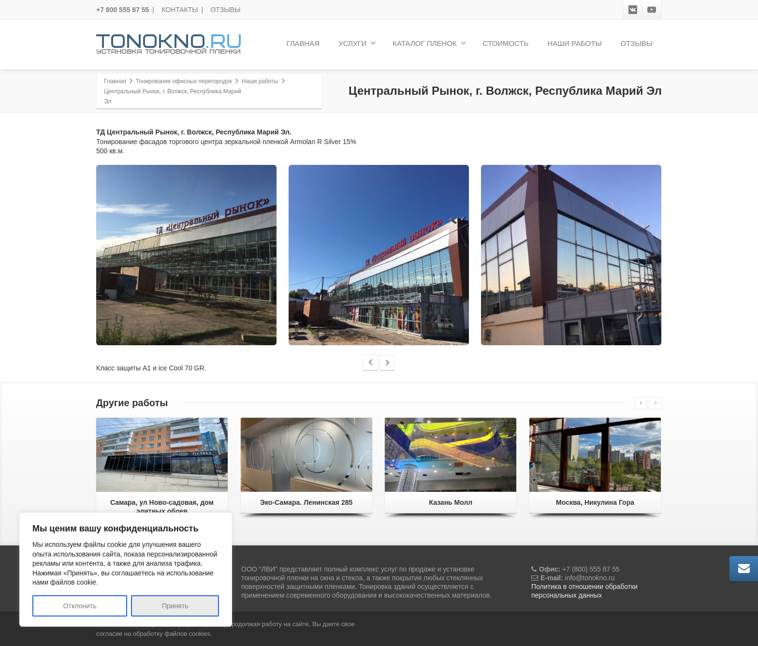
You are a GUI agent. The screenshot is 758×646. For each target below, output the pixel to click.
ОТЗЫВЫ (225, 10)
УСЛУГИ (357, 43)
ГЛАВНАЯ (303, 43)
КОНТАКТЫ (179, 10)
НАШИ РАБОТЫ (574, 43)
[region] (125, 570)
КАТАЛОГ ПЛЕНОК (429, 43)
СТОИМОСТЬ (506, 43)
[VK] (632, 9)
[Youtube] (651, 9)
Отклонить (80, 606)
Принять (175, 606)
